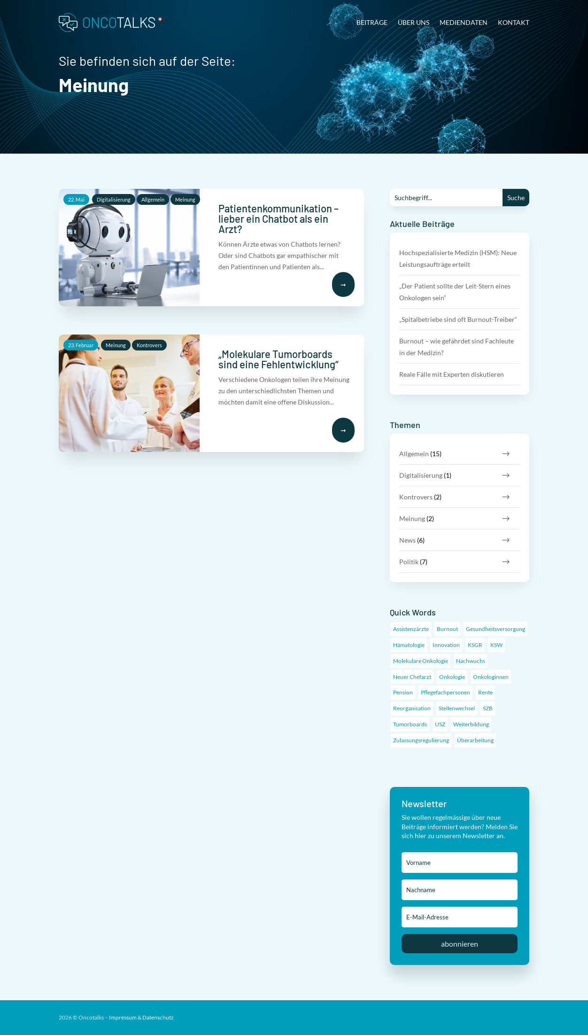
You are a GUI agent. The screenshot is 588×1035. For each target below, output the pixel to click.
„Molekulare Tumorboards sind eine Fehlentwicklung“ (278, 359)
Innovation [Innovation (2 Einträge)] (446, 644)
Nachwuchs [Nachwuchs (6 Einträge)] (470, 660)
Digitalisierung (114, 199)
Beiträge (371, 22)
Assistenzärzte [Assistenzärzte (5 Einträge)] (411, 628)
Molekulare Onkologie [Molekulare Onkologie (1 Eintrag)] (420, 660)
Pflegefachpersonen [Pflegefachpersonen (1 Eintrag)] (445, 692)
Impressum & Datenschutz (141, 1017)
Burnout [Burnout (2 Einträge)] (447, 628)
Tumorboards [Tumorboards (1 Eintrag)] (410, 724)
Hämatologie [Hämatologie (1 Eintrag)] (409, 644)
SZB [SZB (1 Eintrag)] (488, 708)
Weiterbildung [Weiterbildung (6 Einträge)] (471, 724)
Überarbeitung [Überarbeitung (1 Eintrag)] (475, 740)
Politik (408, 562)
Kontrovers (149, 345)
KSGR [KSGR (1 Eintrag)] (475, 644)
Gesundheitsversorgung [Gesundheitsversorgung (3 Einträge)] (495, 628)
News (407, 540)
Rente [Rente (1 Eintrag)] (485, 692)
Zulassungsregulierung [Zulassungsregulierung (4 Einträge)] (421, 740)
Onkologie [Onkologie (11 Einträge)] (452, 676)
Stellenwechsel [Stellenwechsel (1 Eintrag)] (457, 708)
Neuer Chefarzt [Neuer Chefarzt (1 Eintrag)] (412, 676)
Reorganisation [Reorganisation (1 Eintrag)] (412, 708)
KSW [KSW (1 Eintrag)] (496, 644)
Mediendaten (463, 22)
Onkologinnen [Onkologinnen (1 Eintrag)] (491, 676)
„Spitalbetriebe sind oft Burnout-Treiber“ (458, 319)
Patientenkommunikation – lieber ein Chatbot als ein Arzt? (278, 218)
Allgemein (152, 199)
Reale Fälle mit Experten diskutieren (451, 374)
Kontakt (513, 22)
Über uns (413, 22)
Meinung (185, 199)
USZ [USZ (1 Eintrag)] (440, 724)
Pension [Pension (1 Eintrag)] (403, 692)
